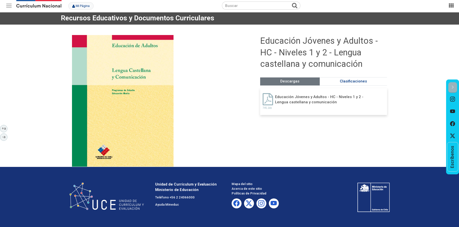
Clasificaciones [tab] (353, 81)
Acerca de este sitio (247, 188)
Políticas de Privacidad (249, 193)
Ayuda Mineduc (167, 204)
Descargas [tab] (289, 81)
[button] (452, 87)
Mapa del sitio (242, 184)
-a (4, 136)
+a (5, 128)
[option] (452, 99)
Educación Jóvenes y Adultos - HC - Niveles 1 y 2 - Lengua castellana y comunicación (319, 99)
